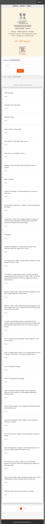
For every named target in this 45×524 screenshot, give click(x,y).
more (5, 96)
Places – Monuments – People (22, 32)
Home (4, 76)
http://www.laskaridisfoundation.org (22, 522)
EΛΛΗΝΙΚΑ (15, 6)
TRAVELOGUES (22, 25)
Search (20, 71)
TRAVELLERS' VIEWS (22, 28)
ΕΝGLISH (22, 6)
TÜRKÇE (29, 6)
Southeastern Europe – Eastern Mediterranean (22, 34)
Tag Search (6, 60)
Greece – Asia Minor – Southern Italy (22, 35)
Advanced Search (15, 60)
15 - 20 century (22, 41)
